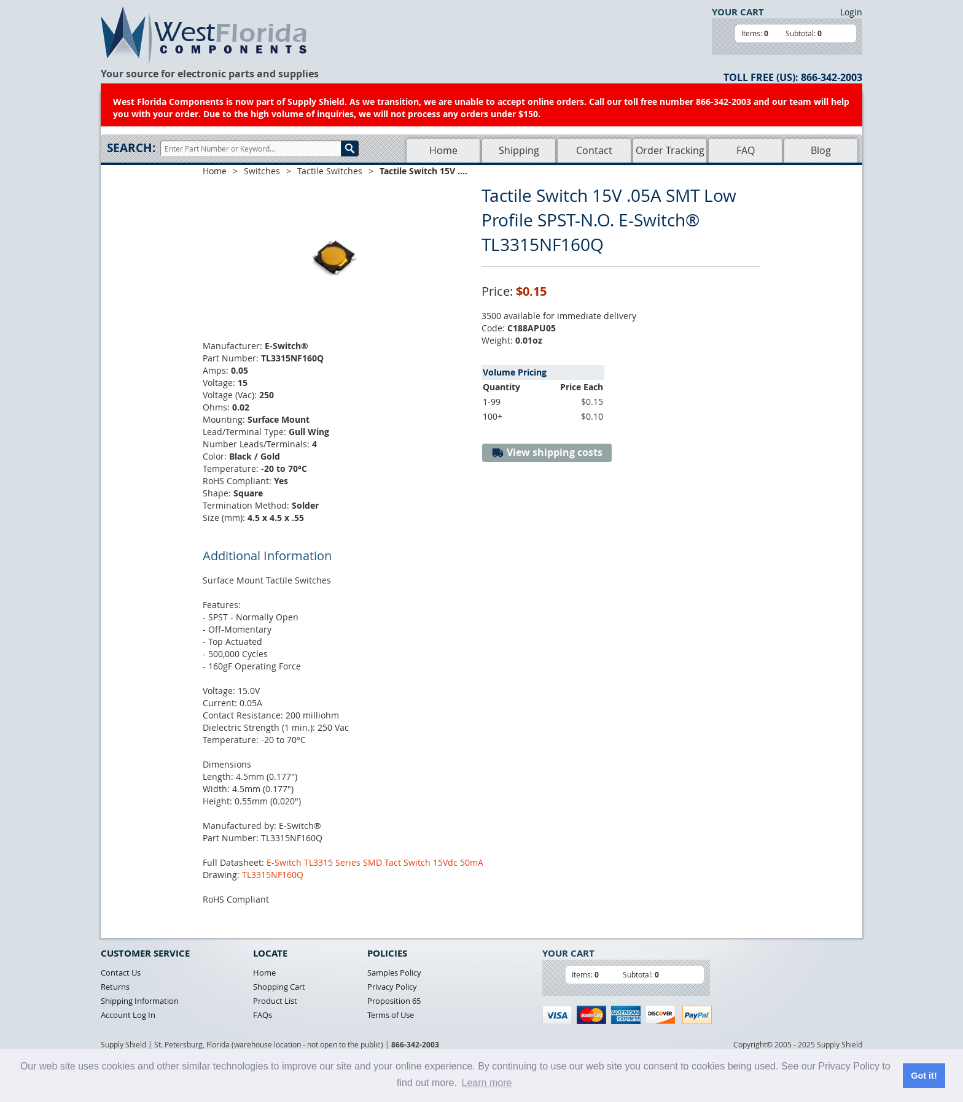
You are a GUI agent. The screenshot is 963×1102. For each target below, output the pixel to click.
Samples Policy (394, 972)
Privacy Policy (392, 986)
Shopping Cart (279, 986)
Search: (131, 148)
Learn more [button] (487, 1082)
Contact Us (121, 972)
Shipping (519, 150)
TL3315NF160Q (272, 874)
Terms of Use (390, 1014)
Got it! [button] (924, 1076)
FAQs (262, 1014)
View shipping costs (546, 452)
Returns (115, 986)
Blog (821, 150)
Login (851, 12)
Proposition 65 (394, 1000)
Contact (594, 150)
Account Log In (128, 1014)
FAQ (745, 150)
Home (443, 150)
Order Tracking (670, 150)
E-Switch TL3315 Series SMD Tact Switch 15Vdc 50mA (375, 862)
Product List (275, 1000)
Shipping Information (140, 1000)
